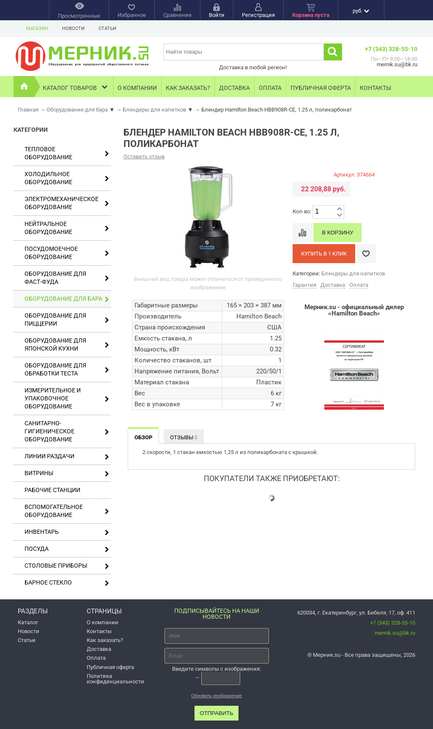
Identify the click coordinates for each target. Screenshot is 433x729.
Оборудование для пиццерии (67, 319)
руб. (361, 11)
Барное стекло (67, 582)
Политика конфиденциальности (115, 679)
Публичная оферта (320, 87)
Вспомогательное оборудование (67, 510)
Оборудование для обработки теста (67, 369)
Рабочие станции (52, 490)
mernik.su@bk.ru (395, 633)
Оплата (270, 87)
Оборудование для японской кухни (67, 344)
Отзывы (183, 437)
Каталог (28, 622)
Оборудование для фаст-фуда (67, 277)
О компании (137, 87)
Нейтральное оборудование (67, 227)
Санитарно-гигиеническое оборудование (67, 431)
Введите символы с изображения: (216, 668)
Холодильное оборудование (67, 178)
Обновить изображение (216, 696)
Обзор (143, 437)
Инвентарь (67, 532)
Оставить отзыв (143, 156)
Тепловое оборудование (67, 153)
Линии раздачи (67, 456)
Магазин (37, 28)
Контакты (375, 87)
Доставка (234, 87)
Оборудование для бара (67, 298)
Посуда (67, 548)
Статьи (107, 28)
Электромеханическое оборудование (67, 203)
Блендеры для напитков (353, 273)
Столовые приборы (67, 565)
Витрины (67, 473)
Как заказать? (188, 87)
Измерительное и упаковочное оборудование (67, 398)
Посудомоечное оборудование (67, 252)
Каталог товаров (76, 86)
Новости (73, 28)
